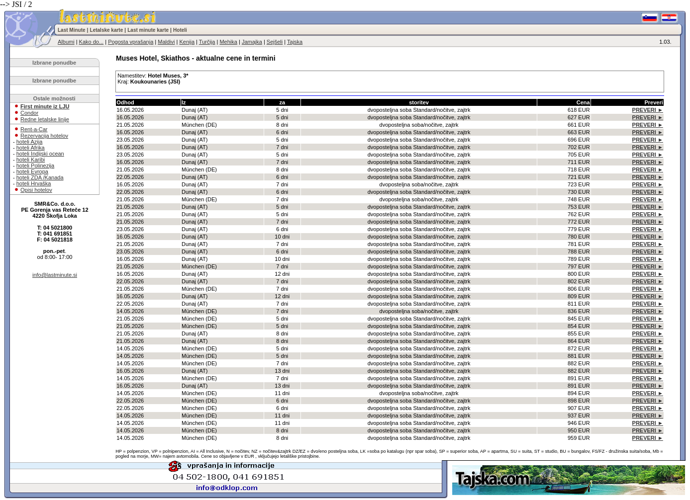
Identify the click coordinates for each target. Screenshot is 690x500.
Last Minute (72, 30)
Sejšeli (275, 42)
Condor (29, 113)
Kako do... (91, 42)
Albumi (66, 42)
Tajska (294, 42)
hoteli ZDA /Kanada (40, 177)
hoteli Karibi (30, 160)
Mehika (228, 42)
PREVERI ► (647, 110)
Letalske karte (106, 30)
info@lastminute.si (54, 275)
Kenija (187, 42)
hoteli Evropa (32, 171)
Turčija (207, 42)
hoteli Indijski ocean (40, 154)
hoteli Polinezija (35, 165)
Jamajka (252, 42)
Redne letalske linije (44, 119)
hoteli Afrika (30, 148)
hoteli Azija (29, 142)
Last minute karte (148, 30)
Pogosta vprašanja (130, 42)
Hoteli (180, 30)
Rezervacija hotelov (44, 136)
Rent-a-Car (33, 129)
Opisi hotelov (36, 190)
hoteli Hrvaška (33, 183)
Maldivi (166, 42)
